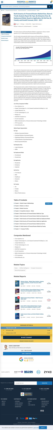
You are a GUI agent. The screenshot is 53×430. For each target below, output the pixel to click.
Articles (43, 406)
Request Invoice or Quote (26, 341)
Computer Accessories (36, 268)
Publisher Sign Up (45, 401)
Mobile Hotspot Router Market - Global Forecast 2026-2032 (32, 298)
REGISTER (44, 383)
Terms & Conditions (31, 422)
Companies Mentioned (6, 36)
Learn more (36, 427)
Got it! (43, 427)
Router (16, 268)
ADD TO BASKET (26, 337)
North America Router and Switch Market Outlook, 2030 (32, 314)
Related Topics (4, 38)
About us (4, 401)
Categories (17, 401)
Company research (19, 403)
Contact (30, 401)
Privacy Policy (24, 422)
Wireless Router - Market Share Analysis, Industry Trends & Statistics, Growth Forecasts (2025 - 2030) (32, 283)
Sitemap (19, 422)
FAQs (29, 403)
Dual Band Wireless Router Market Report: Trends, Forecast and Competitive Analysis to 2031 (32, 290)
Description (3, 32)
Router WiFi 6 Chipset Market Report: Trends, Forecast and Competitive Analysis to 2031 (31, 306)
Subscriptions (18, 406)
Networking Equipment (20, 270)
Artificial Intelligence (24, 268)
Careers (3, 403)
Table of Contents (5, 34)
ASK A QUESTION (26, 353)
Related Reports (4, 40)
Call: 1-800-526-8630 (26, 350)
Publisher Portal (45, 403)
